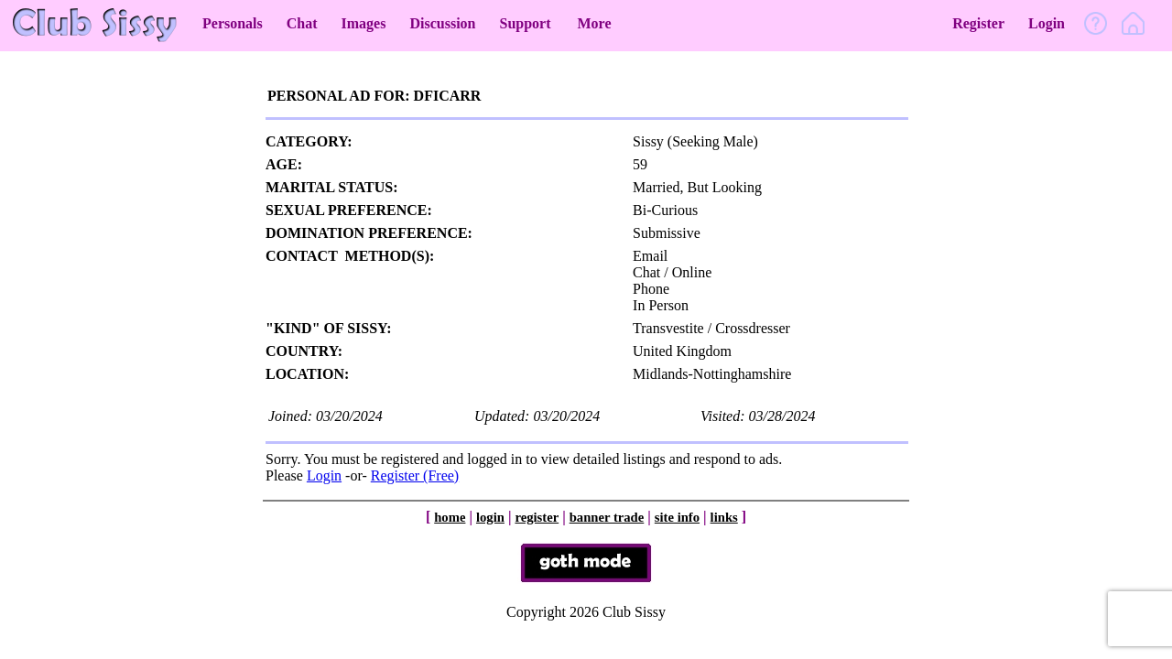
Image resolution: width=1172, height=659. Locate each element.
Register (978, 23)
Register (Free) (415, 475)
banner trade (607, 517)
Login (1046, 23)
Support (524, 23)
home (449, 517)
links (724, 517)
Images (364, 23)
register (537, 517)
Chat (302, 23)
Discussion (442, 23)
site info (677, 517)
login (490, 517)
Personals (232, 23)
